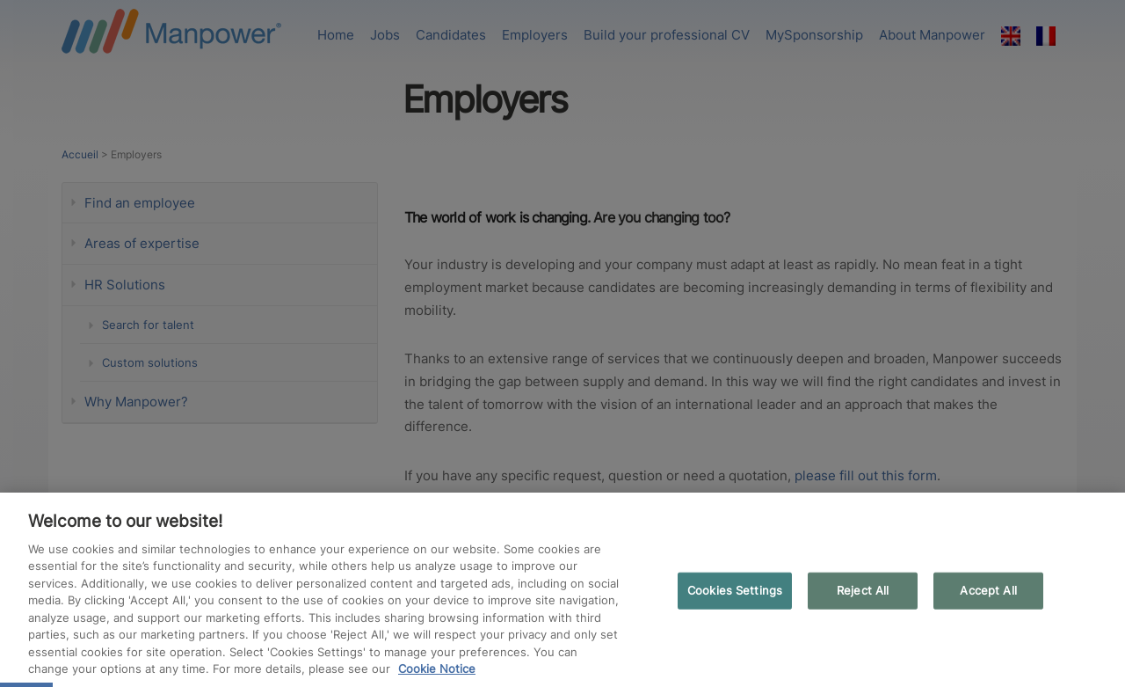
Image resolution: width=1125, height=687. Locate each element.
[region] (562, 590)
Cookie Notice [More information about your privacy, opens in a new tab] (436, 668)
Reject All (863, 590)
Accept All (988, 590)
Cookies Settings (734, 590)
